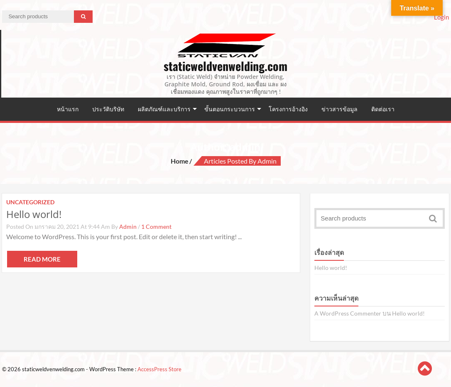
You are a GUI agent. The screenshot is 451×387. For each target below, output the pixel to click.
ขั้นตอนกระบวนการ (229, 109)
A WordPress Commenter (347, 313)
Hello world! (33, 214)
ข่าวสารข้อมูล (339, 109)
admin (128, 226)
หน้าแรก (67, 109)
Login (441, 17)
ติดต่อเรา (383, 109)
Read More (42, 259)
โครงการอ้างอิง (288, 109)
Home (180, 161)
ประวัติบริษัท (108, 109)
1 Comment (156, 226)
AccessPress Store (159, 369)
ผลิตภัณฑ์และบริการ (164, 109)
